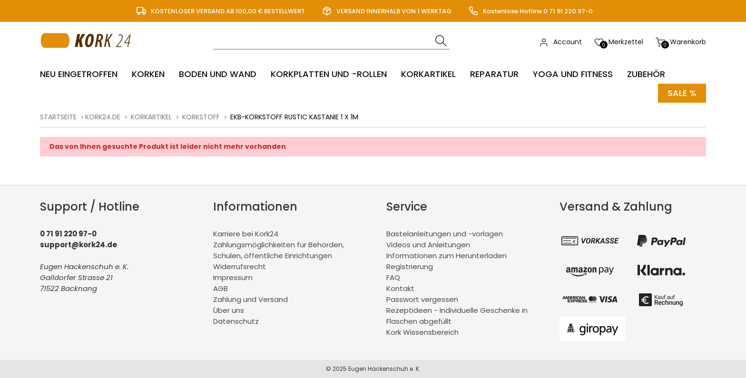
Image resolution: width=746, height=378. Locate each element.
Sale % (682, 93)
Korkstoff (201, 117)
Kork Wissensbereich (422, 332)
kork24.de (102, 117)
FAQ (393, 277)
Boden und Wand (217, 74)
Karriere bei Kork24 (245, 234)
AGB (220, 288)
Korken (148, 74)
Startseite (58, 117)
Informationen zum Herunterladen (446, 256)
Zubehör (646, 74)
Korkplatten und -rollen (329, 74)
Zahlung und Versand (250, 299)
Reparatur (494, 74)
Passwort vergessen (422, 299)
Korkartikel (428, 74)
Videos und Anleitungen (428, 245)
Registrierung (409, 266)
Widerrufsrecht (239, 266)
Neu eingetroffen (79, 74)
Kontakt (400, 288)
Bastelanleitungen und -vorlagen (444, 234)
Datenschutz (236, 321)
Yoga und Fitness (573, 74)
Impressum (233, 277)
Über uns (228, 310)
